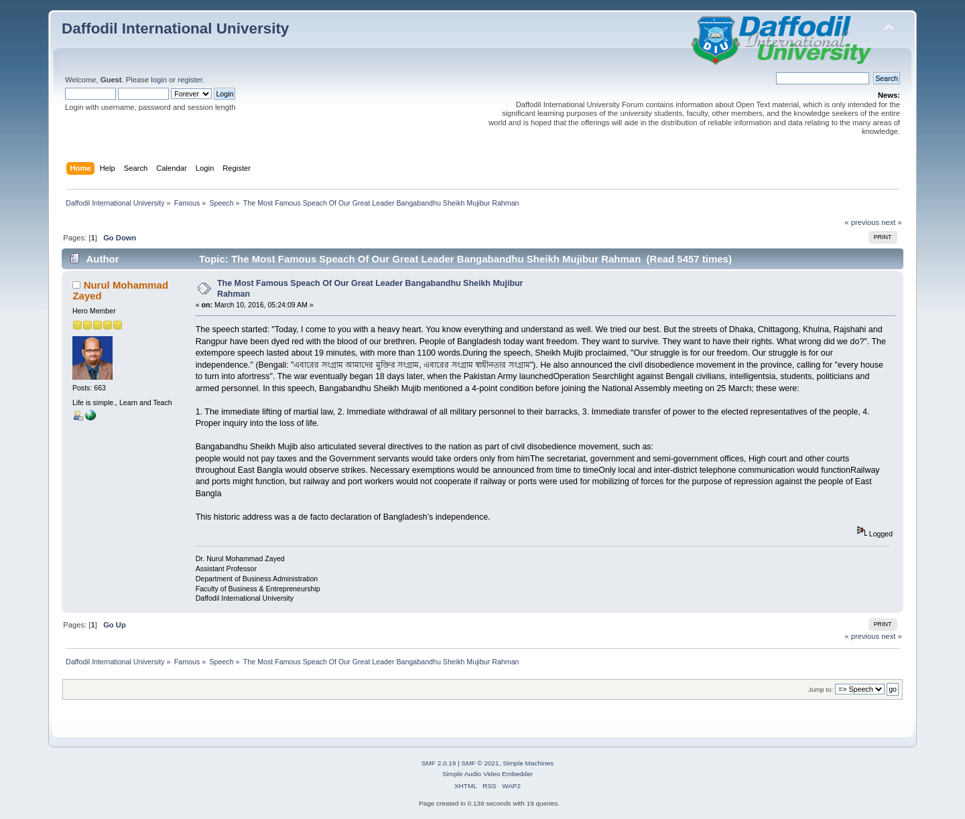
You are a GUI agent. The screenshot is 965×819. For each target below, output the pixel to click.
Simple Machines (528, 763)
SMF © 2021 (480, 763)
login (159, 80)
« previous (861, 222)
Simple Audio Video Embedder (487, 773)
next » (891, 222)
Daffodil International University (175, 28)
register (190, 80)
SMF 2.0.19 (439, 763)
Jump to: (820, 689)
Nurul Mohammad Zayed (120, 290)
